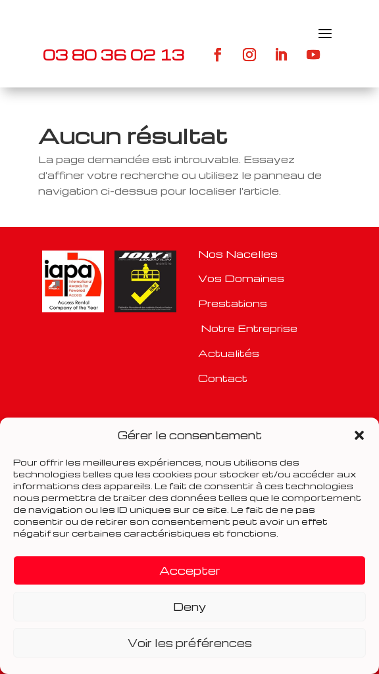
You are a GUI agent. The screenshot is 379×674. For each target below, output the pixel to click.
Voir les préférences (190, 643)
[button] (359, 435)
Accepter (189, 570)
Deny (189, 607)
